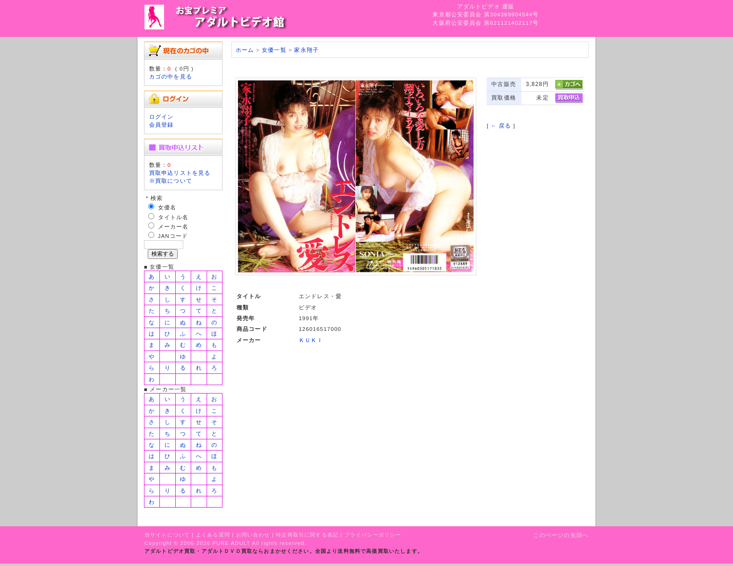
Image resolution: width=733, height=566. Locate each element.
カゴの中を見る (170, 76)
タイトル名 (173, 217)
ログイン (161, 117)
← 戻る (501, 125)
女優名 (167, 207)
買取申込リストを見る (180, 173)
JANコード (173, 236)
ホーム (245, 50)
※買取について (170, 181)
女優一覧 (274, 50)
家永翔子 (306, 50)
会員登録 (161, 125)
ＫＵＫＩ (311, 340)
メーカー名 (173, 226)
